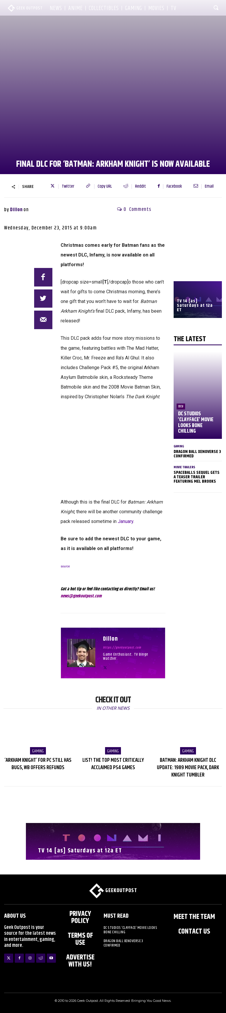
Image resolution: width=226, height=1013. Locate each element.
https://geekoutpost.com (122, 647)
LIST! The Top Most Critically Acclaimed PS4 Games (113, 764)
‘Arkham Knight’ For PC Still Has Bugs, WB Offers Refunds (38, 764)
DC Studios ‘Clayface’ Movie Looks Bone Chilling (195, 422)
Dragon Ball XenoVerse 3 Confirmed (197, 453)
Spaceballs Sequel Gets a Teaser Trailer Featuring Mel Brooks (197, 477)
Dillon (16, 210)
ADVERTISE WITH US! (80, 961)
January (125, 521)
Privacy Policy (80, 917)
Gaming (179, 446)
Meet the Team (194, 917)
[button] (216, 7)
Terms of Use (80, 939)
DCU (180, 406)
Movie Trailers (184, 467)
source (65, 566)
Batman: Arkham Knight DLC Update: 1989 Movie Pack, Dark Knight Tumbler (188, 767)
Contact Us (194, 931)
